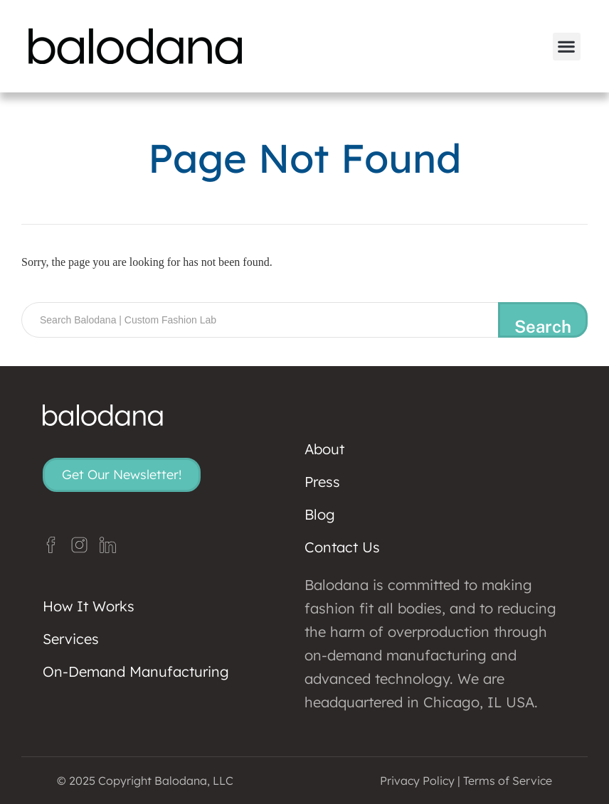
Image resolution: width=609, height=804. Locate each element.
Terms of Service (507, 780)
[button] (567, 46)
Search (542, 326)
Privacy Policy (417, 780)
